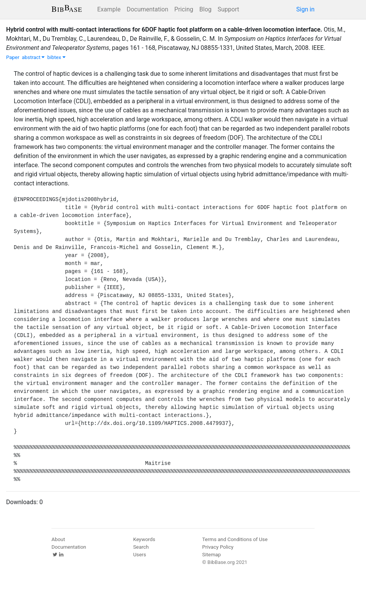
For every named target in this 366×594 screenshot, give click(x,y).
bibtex (56, 57)
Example (108, 9)
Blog (205, 9)
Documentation (147, 9)
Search (141, 547)
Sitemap (211, 554)
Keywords (144, 539)
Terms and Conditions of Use (234, 539)
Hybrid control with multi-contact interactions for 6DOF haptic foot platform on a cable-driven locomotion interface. (164, 29)
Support (228, 9)
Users (139, 554)
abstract (33, 57)
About (58, 539)
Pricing (183, 9)
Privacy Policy (217, 547)
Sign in (305, 9)
